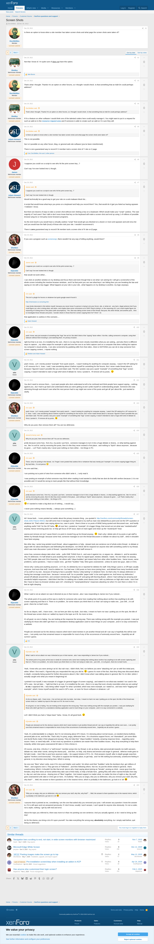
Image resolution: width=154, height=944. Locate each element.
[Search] (142, 8)
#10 (138, 327)
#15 (138, 453)
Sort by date (131, 53)
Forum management (36, 871)
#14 (138, 430)
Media (43, 8)
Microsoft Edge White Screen (26, 847)
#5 (138, 126)
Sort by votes (142, 53)
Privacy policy (128, 910)
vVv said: (29, 294)
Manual (139, 924)
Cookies (10, 910)
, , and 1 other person (40, 153)
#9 (138, 258)
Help (136, 910)
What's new (31, 8)
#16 (138, 486)
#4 (138, 103)
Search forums (20, 12)
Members (69, 8)
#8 (138, 235)
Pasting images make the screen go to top (39, 854)
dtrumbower (17, 857)
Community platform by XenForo (77, 914)
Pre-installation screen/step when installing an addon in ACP (53, 862)
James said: (30, 187)
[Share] (142, 28)
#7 (138, 182)
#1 (146, 28)
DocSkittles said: (31, 108)
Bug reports (31, 842)
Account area (118, 924)
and (36, 354)
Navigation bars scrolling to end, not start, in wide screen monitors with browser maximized (54, 839)
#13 (138, 403)
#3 (138, 80)
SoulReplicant (17, 864)
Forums (19, 8)
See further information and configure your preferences (28, 939)
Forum (77, 924)
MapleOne (16, 871)
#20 (138, 785)
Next (15, 52)
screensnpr (52, 239)
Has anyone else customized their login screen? (35, 869)
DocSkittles (12, 24)
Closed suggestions (39, 864)
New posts (9, 12)
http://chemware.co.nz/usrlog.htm (37, 302)
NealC (15, 842)
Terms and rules (116, 910)
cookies (23, 935)
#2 (138, 57)
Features (97, 924)
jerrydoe (16, 849)
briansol (139, 849)
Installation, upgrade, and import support (44, 857)
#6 (138, 159)
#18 (138, 590)
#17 (138, 514)
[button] (37, 8)
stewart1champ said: (33, 435)
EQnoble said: (31, 652)
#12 (138, 380)
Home (10, 8)
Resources (55, 8)
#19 (138, 647)
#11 (138, 360)
